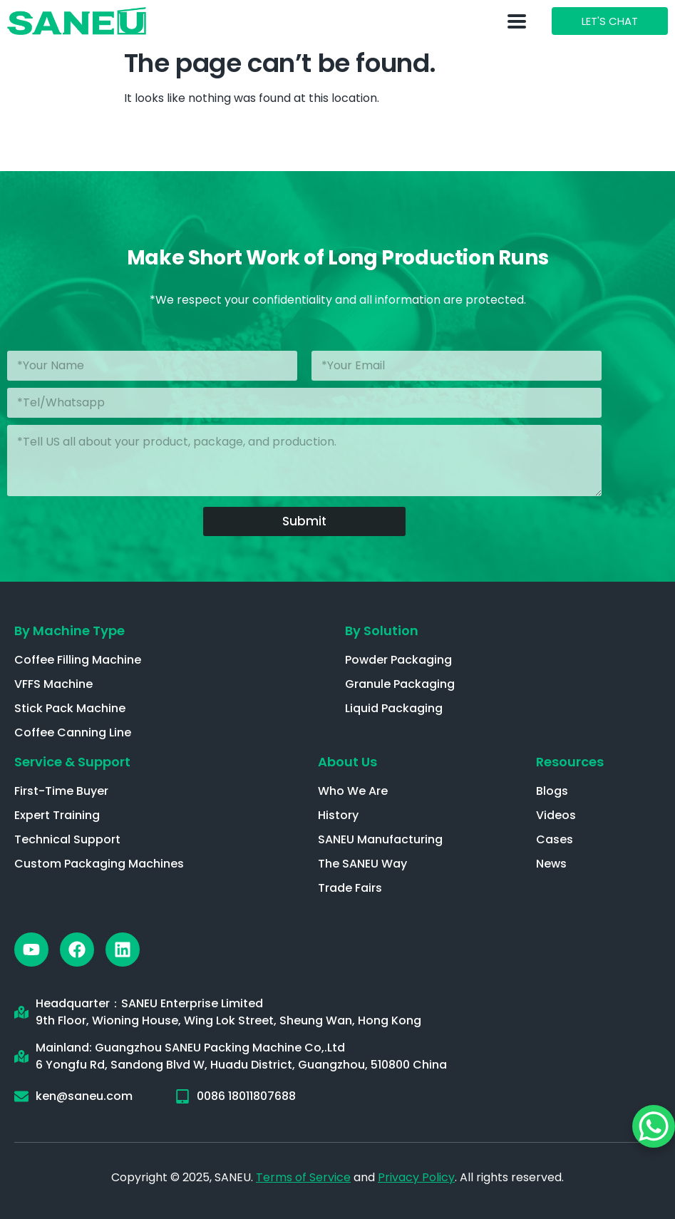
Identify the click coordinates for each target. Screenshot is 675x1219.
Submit (304, 521)
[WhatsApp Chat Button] (653, 1126)
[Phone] (304, 403)
